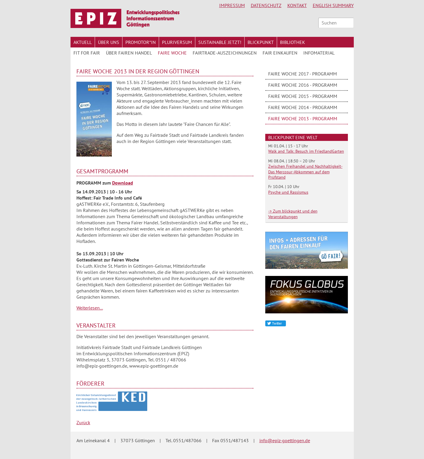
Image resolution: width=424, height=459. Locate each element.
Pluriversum (177, 42)
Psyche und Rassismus (288, 192)
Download (122, 183)
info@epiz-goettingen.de (284, 440)
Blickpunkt (261, 42)
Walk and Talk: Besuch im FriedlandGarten (306, 151)
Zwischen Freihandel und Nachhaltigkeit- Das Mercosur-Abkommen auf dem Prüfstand (305, 172)
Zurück (83, 422)
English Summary (333, 5)
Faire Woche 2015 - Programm (302, 96)
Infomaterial (319, 53)
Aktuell (82, 42)
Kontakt (297, 5)
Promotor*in (140, 42)
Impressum (232, 5)
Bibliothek (292, 42)
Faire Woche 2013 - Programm (302, 118)
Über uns (108, 42)
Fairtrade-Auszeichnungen (225, 53)
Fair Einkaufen (280, 53)
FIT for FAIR (86, 53)
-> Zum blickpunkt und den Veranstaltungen (292, 213)
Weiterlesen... (89, 308)
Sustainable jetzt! (219, 42)
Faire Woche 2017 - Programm (302, 74)
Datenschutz (266, 5)
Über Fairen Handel (129, 53)
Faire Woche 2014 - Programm (302, 107)
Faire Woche (172, 53)
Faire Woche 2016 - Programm (302, 85)
